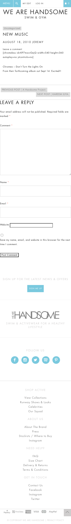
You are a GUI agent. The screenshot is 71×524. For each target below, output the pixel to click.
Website (4, 225)
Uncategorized (12, 28)
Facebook (35, 490)
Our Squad (35, 411)
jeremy (38, 42)
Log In (39, 4)
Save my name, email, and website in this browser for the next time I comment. (35, 242)
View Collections (35, 398)
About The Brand (35, 427)
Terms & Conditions (35, 470)
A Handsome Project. (24, 90)
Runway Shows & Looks (35, 402)
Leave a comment (12, 49)
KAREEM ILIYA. (53, 94)
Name (4, 182)
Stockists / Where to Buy (35, 436)
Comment (6, 126)
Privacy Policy (55, 520)
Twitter (35, 499)
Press (35, 431)
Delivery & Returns (35, 465)
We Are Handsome (35, 14)
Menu (6, 3)
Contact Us (35, 485)
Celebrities (35, 407)
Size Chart (35, 461)
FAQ (35, 456)
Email (4, 204)
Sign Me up (35, 289)
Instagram (35, 440)
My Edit (27, 4)
